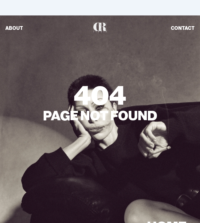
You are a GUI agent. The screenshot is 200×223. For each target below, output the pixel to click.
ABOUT (14, 28)
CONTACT (183, 28)
